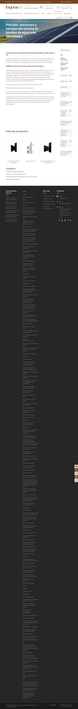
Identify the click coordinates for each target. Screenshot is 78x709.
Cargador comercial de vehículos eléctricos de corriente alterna (29, 290)
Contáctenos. (67, 13)
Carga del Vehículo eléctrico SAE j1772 (30, 377)
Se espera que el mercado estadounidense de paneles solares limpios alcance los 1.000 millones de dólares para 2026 (30, 483)
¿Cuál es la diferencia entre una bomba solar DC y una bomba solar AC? (30, 499)
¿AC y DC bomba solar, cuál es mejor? (30, 459)
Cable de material (27, 202)
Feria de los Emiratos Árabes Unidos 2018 (28, 387)
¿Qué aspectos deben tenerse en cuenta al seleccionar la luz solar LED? (30, 657)
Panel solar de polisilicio (29, 208)
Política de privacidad (28, 618)
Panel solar (64, 75)
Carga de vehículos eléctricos (32, 13)
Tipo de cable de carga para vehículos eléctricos (30, 600)
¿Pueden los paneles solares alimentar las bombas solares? (30, 349)
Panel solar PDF (27, 323)
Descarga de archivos (28, 414)
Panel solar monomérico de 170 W (30, 344)
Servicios (25, 205)
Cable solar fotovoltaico (29, 546)
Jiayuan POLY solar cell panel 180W (13, 162)
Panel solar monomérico (29, 286)
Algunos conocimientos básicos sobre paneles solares (29, 605)
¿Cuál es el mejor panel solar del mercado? (30, 404)
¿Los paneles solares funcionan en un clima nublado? (29, 257)
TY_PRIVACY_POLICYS (66, 705)
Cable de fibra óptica (28, 470)
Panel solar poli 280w (28, 539)
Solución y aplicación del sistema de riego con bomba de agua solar (30, 667)
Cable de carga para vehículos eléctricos (65, 123)
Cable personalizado (66, 1)
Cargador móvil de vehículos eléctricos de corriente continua (30, 431)
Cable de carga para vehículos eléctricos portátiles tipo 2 (28, 301)
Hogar (8, 21)
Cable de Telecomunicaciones (28, 340)
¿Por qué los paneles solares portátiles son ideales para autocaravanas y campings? (30, 684)
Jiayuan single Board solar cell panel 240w (47, 162)
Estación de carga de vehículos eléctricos (64, 113)
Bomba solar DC (30, 161)
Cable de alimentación (29, 261)
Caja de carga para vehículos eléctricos (65, 103)
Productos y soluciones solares (13, 13)
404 (24, 642)
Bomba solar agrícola (13, 179)
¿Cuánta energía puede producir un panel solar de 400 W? (30, 490)
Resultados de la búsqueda (30, 626)
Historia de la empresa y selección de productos (29, 234)
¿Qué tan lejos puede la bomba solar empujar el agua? (29, 269)
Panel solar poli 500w (29, 563)
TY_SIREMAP (52, 705)
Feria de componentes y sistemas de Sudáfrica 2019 (30, 320)
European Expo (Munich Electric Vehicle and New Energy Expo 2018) (29, 239)
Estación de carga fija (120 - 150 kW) (30, 295)
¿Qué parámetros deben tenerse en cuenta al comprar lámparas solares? (30, 638)
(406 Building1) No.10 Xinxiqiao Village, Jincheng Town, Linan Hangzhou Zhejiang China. (28, 2)
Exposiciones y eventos (64, 69)
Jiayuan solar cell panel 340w (29, 395)
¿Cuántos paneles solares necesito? (30, 536)
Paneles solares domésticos (15, 171)
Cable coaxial (26, 283)
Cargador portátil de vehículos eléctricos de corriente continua (29, 363)
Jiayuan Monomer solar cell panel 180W (30, 251)
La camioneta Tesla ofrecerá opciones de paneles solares (30, 513)
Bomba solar (64, 81)
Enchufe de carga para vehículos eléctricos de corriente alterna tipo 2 (29, 306)
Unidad (49, 13)
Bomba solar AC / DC (28, 532)
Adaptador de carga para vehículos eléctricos (64, 133)
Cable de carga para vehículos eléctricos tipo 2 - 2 (30, 575)
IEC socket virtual (27, 226)
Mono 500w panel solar (29, 494)
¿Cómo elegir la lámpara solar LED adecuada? (29, 630)
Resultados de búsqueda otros (29, 672)
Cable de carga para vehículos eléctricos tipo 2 (30, 436)
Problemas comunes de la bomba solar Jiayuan (30, 550)
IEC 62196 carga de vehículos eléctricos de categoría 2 (30, 230)
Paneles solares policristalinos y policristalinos (27, 611)
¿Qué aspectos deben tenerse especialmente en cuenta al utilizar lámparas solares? (30, 647)
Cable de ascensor (28, 359)
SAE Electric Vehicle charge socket (30, 372)
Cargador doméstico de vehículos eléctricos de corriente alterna (29, 212)
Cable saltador (27, 530)
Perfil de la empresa (28, 197)
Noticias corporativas (64, 59)
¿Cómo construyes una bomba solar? (29, 411)
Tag (24, 679)
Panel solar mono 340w (29, 456)
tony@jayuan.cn (48, 8)
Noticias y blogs (57, 13)
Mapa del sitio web (28, 633)
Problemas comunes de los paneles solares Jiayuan (30, 476)
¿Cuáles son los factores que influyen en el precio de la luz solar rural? (30, 622)
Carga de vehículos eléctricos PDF (28, 391)
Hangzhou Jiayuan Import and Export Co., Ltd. (25, 705)
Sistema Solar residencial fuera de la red (65, 94)
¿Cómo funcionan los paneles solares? (28, 452)
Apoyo (43, 13)
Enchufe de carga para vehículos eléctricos (64, 143)
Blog (21, 21)
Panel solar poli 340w (28, 553)
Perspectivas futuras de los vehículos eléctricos (30, 316)
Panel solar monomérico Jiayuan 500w (29, 448)
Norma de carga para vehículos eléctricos (65, 153)
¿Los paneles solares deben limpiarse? (30, 335)
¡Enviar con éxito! (27, 652)
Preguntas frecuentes (29, 463)
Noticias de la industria (64, 64)
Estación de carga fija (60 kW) (30, 217)
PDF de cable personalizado (30, 243)
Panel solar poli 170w (28, 523)
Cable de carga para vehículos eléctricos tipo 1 (29, 368)
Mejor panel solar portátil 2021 (16, 174)
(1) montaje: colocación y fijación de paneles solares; (33, 79)
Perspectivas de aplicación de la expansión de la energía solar (30, 382)
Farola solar (64, 87)
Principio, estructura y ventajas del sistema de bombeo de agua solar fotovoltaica (42, 21)
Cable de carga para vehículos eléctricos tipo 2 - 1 (30, 560)
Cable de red (26, 427)
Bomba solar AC (27, 472)
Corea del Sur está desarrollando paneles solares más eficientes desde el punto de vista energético (30, 442)
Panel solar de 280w (28, 407)
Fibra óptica (26, 507)
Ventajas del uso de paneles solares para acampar (22, 176)
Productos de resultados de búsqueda (30, 662)
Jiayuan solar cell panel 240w (29, 327)
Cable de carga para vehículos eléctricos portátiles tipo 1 (28, 222)
